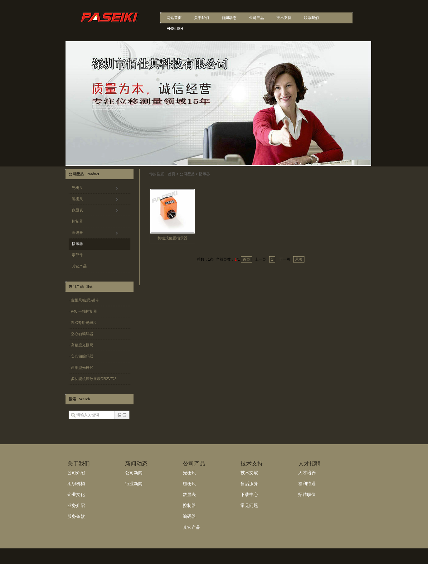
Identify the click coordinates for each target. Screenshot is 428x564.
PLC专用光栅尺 (84, 323)
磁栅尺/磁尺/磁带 (85, 300)
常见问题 (249, 505)
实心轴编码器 (82, 356)
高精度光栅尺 (82, 345)
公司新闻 (134, 472)
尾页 (299, 259)
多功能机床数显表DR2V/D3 (94, 379)
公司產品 (187, 174)
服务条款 (76, 516)
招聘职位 (307, 494)
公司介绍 (76, 472)
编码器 (77, 232)
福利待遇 (307, 483)
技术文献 (249, 472)
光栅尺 (77, 188)
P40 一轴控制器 (84, 311)
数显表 (77, 210)
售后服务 (249, 483)
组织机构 (76, 483)
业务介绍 (76, 505)
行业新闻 (134, 483)
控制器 (77, 221)
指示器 (77, 244)
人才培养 (307, 472)
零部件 (77, 255)
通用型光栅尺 (82, 367)
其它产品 (79, 266)
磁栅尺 (77, 199)
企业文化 (76, 494)
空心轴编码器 (82, 334)
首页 (171, 174)
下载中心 (249, 494)
